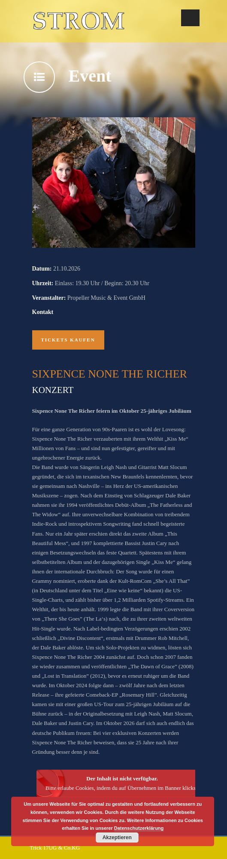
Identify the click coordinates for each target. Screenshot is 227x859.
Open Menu (190, 17)
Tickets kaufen (68, 339)
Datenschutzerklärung (139, 828)
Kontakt (43, 312)
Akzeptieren (117, 838)
